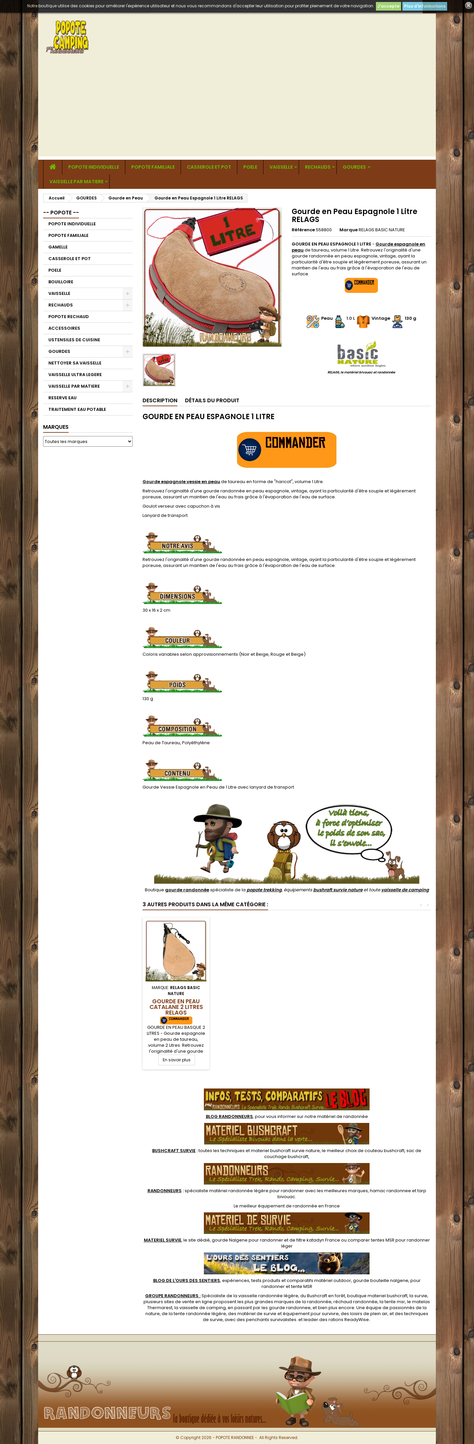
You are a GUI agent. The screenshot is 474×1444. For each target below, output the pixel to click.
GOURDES (354, 167)
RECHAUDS (317, 167)
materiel (285, 1150)
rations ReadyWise (348, 1319)
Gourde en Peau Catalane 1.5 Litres (249, 1004)
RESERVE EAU (62, 398)
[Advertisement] (237, 110)
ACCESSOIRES (64, 328)
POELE (250, 167)
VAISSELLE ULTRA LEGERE (75, 374)
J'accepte (388, 6)
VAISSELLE (281, 167)
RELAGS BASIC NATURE (382, 230)
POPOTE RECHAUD (68, 316)
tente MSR (301, 1286)
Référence (303, 230)
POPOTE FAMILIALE (153, 167)
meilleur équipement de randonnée (278, 1206)
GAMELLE (58, 247)
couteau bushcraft (384, 1150)
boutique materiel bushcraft (377, 1296)
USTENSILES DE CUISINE (74, 340)
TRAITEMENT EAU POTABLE (77, 409)
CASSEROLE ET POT (209, 167)
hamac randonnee (390, 1191)
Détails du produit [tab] (212, 400)
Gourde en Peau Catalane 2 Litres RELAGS (323, 1007)
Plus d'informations (424, 6)
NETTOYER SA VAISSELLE (74, 363)
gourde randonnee (290, 1308)
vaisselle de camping (405, 890)
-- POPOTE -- (61, 212)
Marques (56, 427)
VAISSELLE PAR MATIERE (76, 181)
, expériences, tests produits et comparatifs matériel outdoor (252, 1280)
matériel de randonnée (342, 1116)
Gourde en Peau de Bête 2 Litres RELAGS (176, 1004)
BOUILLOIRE (60, 282)
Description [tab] (160, 400)
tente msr (395, 1302)
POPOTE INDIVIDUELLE (93, 167)
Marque (348, 230)
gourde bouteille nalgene (380, 1280)
